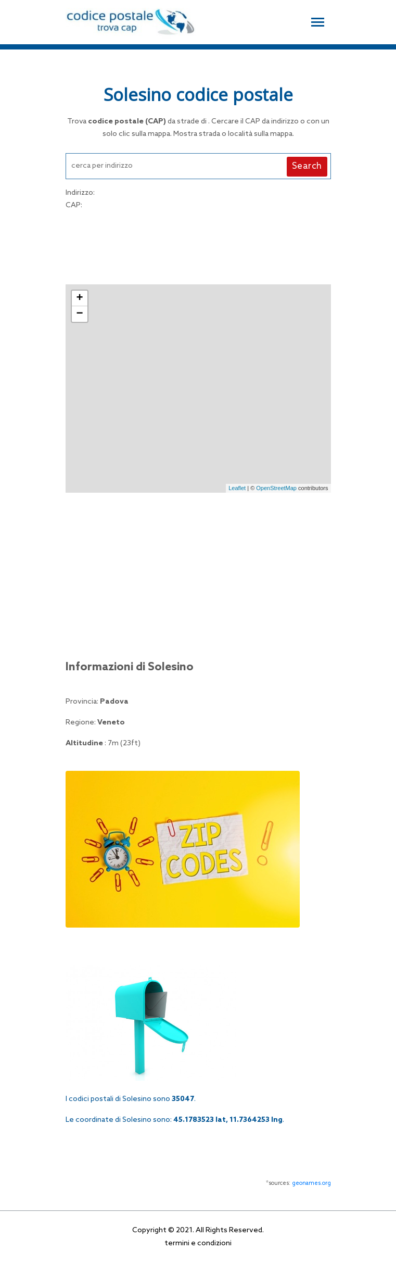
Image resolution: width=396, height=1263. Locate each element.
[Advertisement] (198, 246)
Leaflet (237, 488)
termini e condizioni (198, 1243)
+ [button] (79, 298)
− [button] (79, 314)
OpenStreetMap (276, 488)
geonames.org (311, 1183)
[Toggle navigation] (317, 21)
